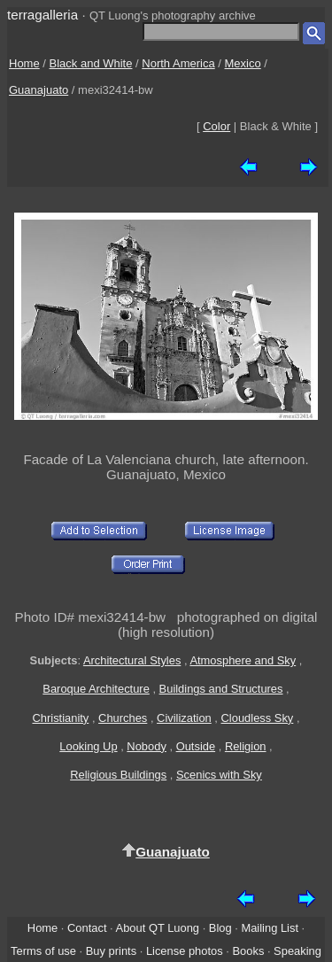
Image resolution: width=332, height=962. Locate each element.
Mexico (243, 63)
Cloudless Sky (257, 718)
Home (24, 63)
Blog (220, 928)
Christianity (60, 718)
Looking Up (88, 746)
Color (216, 126)
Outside (195, 746)
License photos (184, 951)
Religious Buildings (118, 774)
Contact (86, 928)
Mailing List (269, 928)
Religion (245, 746)
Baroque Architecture (96, 688)
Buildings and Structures (221, 688)
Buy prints (111, 951)
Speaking (297, 951)
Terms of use (43, 951)
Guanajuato (38, 90)
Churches (122, 718)
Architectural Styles (132, 660)
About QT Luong (157, 928)
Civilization (184, 718)
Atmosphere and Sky (242, 660)
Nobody (146, 746)
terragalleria (42, 14)
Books (248, 951)
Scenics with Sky (219, 774)
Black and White (91, 63)
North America (178, 63)
